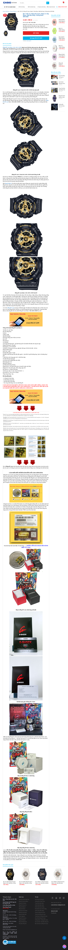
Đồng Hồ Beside (22, 919)
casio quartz (28, 40)
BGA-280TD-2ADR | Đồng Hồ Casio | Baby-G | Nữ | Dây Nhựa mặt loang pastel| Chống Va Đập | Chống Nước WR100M (62, 37)
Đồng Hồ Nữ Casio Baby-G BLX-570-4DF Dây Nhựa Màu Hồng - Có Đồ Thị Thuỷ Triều (62, 20)
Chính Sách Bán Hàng (39, 910)
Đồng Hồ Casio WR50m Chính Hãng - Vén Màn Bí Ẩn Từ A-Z (62, 96)
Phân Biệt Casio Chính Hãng (41, 908)
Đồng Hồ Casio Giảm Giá (24, 899)
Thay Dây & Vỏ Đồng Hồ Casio (41, 916)
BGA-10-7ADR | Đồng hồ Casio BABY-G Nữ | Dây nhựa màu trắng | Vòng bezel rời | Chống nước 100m (62, 46)
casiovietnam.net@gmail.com (58, 905)
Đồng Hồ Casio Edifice (23, 901)
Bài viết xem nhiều (56, 72)
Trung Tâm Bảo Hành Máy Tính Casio (62, 89)
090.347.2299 (54, 911)
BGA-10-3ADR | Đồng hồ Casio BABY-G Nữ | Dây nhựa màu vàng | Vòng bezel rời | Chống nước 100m (62, 29)
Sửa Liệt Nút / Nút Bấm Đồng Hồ (41, 921)
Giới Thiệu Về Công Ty (39, 899)
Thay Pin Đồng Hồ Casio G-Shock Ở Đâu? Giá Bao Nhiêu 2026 (62, 76)
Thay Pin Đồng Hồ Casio (40, 912)
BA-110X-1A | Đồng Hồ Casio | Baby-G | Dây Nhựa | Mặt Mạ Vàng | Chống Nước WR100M (36, 15)
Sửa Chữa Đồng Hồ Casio (40, 918)
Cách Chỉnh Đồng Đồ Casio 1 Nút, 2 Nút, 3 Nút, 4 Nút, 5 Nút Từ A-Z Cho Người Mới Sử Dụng (62, 82)
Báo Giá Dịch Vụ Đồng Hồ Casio (41, 923)
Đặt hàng (36, 33)
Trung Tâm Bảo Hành (39, 903)
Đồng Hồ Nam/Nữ (22, 914)
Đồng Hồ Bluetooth (23, 921)
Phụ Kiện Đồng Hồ (22, 923)
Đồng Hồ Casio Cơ (22, 905)
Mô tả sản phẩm (7, 43)
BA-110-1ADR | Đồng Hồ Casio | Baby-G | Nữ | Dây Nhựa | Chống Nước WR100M (9, 883)
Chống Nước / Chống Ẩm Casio (41, 919)
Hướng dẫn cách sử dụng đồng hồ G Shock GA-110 (62, 105)
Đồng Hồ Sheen (22, 908)
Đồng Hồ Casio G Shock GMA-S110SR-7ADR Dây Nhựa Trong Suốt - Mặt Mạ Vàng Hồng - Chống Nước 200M (62, 63)
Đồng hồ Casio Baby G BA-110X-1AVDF (12, 47)
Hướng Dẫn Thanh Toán (40, 901)
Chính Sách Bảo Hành (39, 905)
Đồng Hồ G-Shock (22, 903)
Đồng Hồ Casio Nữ (23, 912)
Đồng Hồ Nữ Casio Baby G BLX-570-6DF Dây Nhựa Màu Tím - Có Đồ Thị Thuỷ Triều (62, 55)
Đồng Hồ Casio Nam (23, 910)
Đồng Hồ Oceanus (22, 918)
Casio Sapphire (22, 916)
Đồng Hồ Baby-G (22, 906)
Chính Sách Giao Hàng (39, 906)
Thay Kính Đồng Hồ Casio (40, 914)
